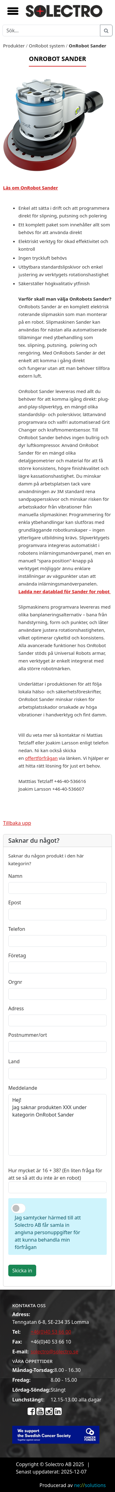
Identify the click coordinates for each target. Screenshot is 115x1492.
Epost (14, 902)
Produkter (14, 46)
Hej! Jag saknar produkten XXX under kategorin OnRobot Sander (57, 1125)
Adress (16, 1008)
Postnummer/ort (27, 1035)
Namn (15, 876)
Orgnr (15, 982)
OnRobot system (47, 46)
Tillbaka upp (17, 823)
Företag (17, 955)
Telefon (16, 929)
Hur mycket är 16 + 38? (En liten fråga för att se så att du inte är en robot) (55, 1174)
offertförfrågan (41, 758)
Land (14, 1061)
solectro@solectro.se (54, 1351)
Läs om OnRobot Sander (30, 187)
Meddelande (22, 1088)
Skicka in (22, 1270)
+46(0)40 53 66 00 (51, 1331)
